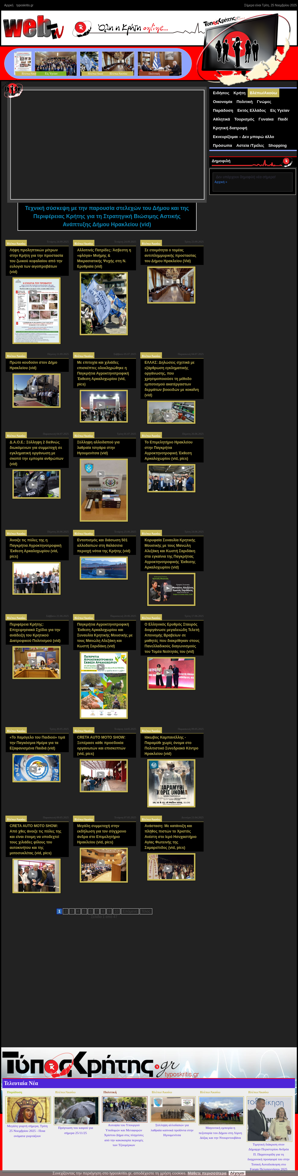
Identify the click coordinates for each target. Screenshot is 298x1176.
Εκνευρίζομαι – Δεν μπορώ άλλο (243, 136)
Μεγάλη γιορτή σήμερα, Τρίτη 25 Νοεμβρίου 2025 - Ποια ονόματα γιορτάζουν (27, 1131)
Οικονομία (222, 101)
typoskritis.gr (24, 5)
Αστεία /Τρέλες (250, 145)
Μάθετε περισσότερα (207, 1173)
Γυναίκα (266, 119)
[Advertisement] (254, 237)
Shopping (277, 145)
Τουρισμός (244, 119)
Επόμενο (130, 911)
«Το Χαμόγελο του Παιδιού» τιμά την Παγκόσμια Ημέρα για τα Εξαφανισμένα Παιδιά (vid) (37, 742)
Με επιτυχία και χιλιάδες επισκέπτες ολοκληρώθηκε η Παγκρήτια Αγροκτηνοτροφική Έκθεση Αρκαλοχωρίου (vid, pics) (103, 373)
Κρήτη (239, 93)
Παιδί (283, 119)
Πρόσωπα (222, 145)
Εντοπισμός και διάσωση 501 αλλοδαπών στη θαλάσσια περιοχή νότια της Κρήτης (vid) (103, 545)
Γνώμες (264, 101)
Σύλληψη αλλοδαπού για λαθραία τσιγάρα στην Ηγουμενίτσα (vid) (98, 447)
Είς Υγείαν (280, 110)
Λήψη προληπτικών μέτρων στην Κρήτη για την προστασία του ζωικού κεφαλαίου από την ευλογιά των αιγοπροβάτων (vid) (36, 261)
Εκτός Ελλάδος (251, 110)
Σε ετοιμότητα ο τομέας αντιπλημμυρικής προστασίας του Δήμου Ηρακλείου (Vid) (170, 255)
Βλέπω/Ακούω (16, 243)
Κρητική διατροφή (230, 128)
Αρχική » (220, 182)
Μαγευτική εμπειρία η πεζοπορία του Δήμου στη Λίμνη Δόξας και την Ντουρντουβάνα (220, 1132)
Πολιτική (244, 101)
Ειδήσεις (221, 93)
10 (117, 911)
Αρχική (8, 5)
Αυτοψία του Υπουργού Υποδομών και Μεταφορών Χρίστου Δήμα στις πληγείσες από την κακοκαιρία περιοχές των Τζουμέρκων (124, 1135)
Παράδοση (223, 110)
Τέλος (146, 911)
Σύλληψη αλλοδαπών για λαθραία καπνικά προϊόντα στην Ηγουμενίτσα (172, 1130)
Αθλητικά (221, 119)
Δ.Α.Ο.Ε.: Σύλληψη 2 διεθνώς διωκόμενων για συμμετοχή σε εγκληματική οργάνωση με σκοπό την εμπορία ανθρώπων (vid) (36, 453)
